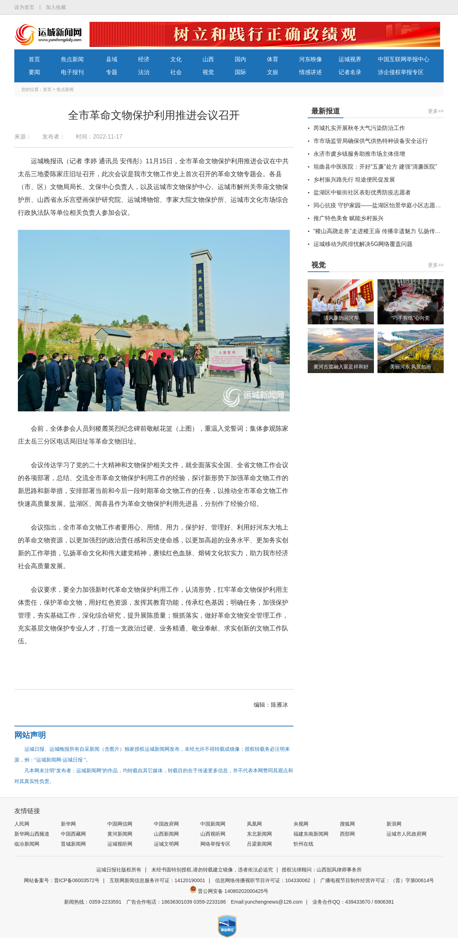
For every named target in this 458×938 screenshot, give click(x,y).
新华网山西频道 (31, 834)
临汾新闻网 (26, 844)
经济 (144, 59)
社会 (176, 72)
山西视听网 (212, 834)
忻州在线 (303, 844)
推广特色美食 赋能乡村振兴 (348, 218)
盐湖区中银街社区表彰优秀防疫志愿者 (362, 192)
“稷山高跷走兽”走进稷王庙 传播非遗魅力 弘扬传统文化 (382, 231)
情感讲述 (310, 72)
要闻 (34, 72)
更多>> (436, 111)
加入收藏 (56, 7)
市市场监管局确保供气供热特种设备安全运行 (370, 141)
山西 (208, 59)
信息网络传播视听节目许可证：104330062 (262, 880)
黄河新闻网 (119, 834)
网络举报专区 (215, 844)
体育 (272, 59)
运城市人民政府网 (406, 834)
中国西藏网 (73, 834)
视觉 (208, 72)
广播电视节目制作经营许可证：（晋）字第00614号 (377, 880)
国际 (240, 72)
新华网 (68, 824)
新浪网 (393, 824)
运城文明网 (166, 844)
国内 (240, 59)
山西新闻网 (166, 834)
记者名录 (349, 72)
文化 (176, 59)
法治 (144, 72)
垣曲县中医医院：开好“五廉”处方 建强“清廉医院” (375, 167)
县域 (111, 59)
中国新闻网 (212, 824)
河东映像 (310, 59)
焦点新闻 (72, 59)
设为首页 (24, 7)
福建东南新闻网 (310, 834)
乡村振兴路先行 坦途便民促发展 (354, 180)
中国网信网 (119, 824)
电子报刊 (72, 72)
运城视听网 (119, 844)
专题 (111, 72)
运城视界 (349, 59)
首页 (34, 59)
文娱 (272, 72)
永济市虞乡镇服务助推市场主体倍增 (359, 154)
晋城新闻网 (73, 844)
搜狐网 (347, 824)
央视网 (300, 824)
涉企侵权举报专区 (401, 72)
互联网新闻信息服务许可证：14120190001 (157, 880)
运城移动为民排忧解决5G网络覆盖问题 (363, 244)
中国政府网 (166, 824)
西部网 (347, 834)
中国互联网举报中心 (403, 59)
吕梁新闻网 (259, 844)
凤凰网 (254, 824)
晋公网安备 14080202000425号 (229, 891)
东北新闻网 (259, 834)
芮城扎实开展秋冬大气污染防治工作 (359, 128)
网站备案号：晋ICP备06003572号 (62, 880)
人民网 (21, 824)
